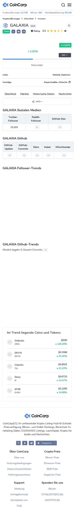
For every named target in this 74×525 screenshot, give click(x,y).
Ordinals (19, 340)
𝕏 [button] (13, 31)
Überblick (10, 94)
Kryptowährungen (11, 18)
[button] (18, 31)
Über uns (19, 457)
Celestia (19, 365)
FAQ (19, 506)
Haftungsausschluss (19, 474)
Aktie (36, 101)
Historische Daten (44, 94)
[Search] (63, 5)
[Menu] (69, 5)
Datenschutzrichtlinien (19, 469)
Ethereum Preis (52, 463)
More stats (37, 65)
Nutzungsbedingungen (19, 463)
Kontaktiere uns (19, 500)
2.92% (65, 45)
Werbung (19, 488)
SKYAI (18, 352)
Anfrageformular (19, 494)
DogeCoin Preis (52, 474)
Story (17, 377)
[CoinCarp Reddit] (31, 443)
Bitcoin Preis (52, 457)
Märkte (24, 94)
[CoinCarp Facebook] (24, 443)
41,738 (24, 12)
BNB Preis (52, 469)
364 (40, 12)
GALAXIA (29, 18)
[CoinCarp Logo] (16, 5)
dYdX (17, 389)
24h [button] (65, 55)
